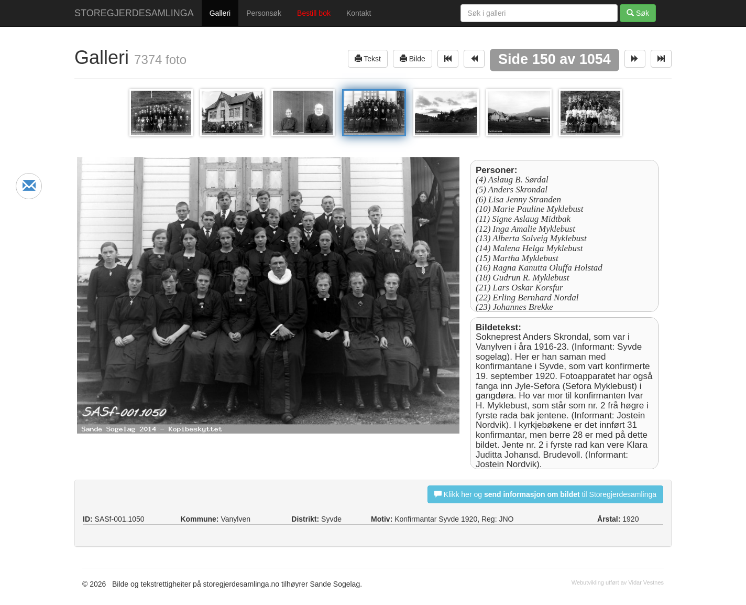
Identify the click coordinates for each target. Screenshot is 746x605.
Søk (638, 12)
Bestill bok (314, 13)
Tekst (368, 58)
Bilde (412, 58)
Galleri (220, 13)
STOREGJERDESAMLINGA (134, 13)
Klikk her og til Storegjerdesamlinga (545, 494)
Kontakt (358, 13)
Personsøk (263, 13)
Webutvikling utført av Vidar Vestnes (618, 582)
